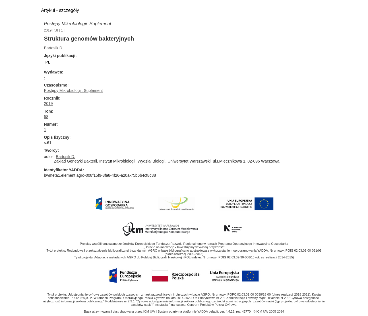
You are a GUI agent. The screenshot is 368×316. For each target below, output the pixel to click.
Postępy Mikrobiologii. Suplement (77, 23)
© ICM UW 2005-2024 (268, 311)
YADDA (203, 311)
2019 (47, 30)
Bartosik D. (53, 48)
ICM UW (149, 311)
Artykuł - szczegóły (60, 10)
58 (56, 30)
